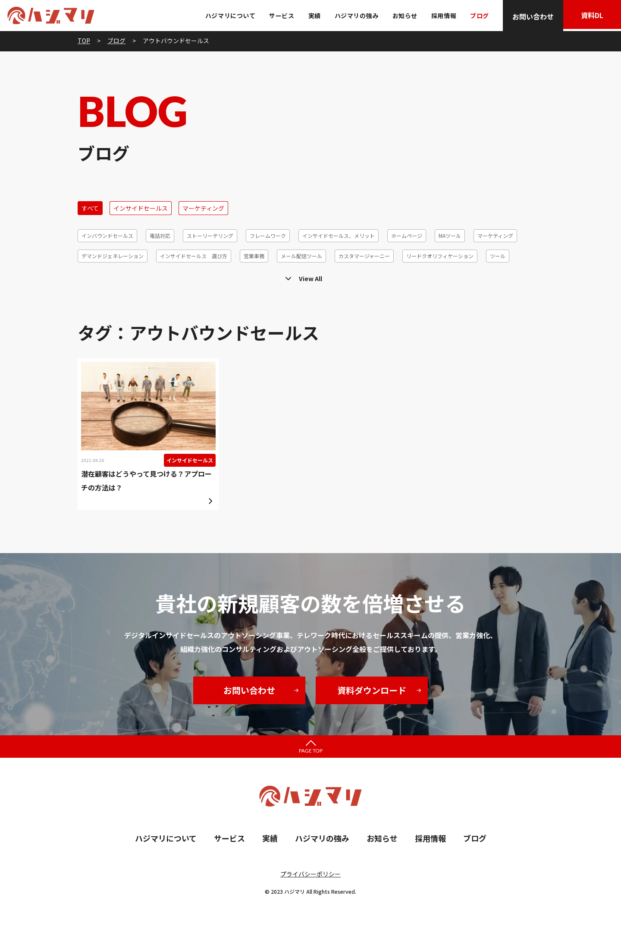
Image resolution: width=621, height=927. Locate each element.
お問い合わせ (530, 16)
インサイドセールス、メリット (338, 235)
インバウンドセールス (107, 235)
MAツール (450, 235)
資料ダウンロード (371, 690)
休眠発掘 (464, 276)
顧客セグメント (204, 276)
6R (526, 276)
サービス (279, 15)
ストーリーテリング (210, 235)
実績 (312, 15)
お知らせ (402, 15)
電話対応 (160, 235)
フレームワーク (268, 235)
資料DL (591, 16)
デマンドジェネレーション (113, 255)
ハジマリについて (228, 15)
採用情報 (441, 15)
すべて (90, 208)
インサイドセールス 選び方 (193, 255)
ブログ (476, 15)
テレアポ (92, 276)
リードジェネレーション (408, 276)
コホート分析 (254, 276)
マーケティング (203, 208)
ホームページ (406, 235)
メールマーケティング (144, 276)
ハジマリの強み (354, 15)
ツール (497, 255)
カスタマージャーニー (364, 255)
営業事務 (254, 255)
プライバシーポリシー (310, 874)
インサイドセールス (140, 208)
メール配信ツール (301, 255)
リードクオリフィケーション (440, 255)
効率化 (498, 276)
